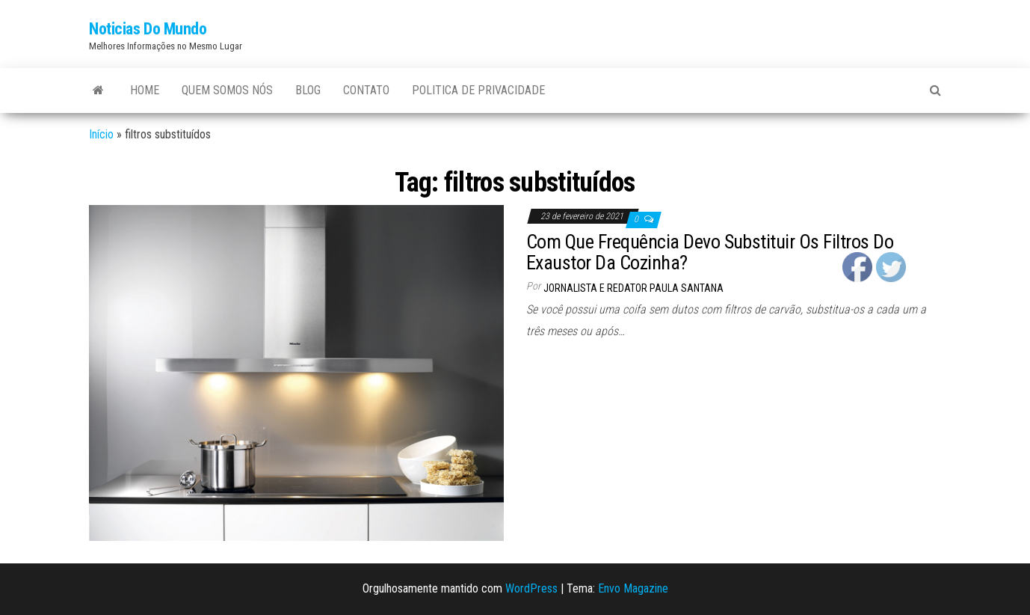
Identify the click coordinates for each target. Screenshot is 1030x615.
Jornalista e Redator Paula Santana (633, 288)
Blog (308, 90)
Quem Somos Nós (227, 90)
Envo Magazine (633, 588)
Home (144, 90)
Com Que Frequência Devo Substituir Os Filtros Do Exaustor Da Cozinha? (709, 252)
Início (101, 134)
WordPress (531, 588)
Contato (366, 90)
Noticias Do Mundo (148, 28)
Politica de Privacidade (478, 90)
